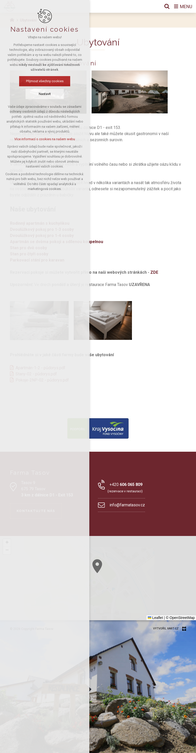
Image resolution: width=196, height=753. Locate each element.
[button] (97, 566)
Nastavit (45, 94)
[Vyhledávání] (166, 6)
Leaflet (155, 618)
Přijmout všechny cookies (45, 81)
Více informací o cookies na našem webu (44, 139)
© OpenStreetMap (180, 618)
